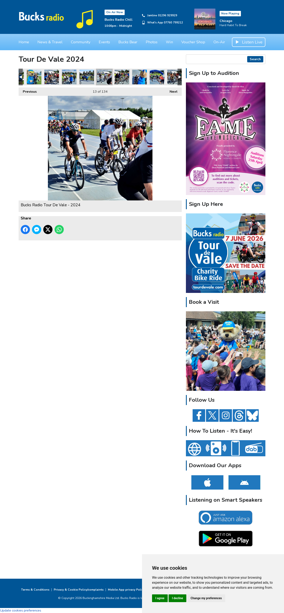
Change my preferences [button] (206, 598)
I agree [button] (159, 598)
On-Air (219, 42)
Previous (28, 90)
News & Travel (50, 42)
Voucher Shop (193, 42)
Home (24, 42)
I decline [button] (177, 598)
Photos (151, 42)
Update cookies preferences (20, 610)
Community (80, 42)
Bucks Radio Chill (119, 19)
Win (169, 42)
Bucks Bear (127, 42)
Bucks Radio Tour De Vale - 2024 (34, 77)
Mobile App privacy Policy (126, 590)
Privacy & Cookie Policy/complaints (79, 590)
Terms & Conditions (35, 590)
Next (171, 90)
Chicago (226, 21)
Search (255, 59)
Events (104, 42)
